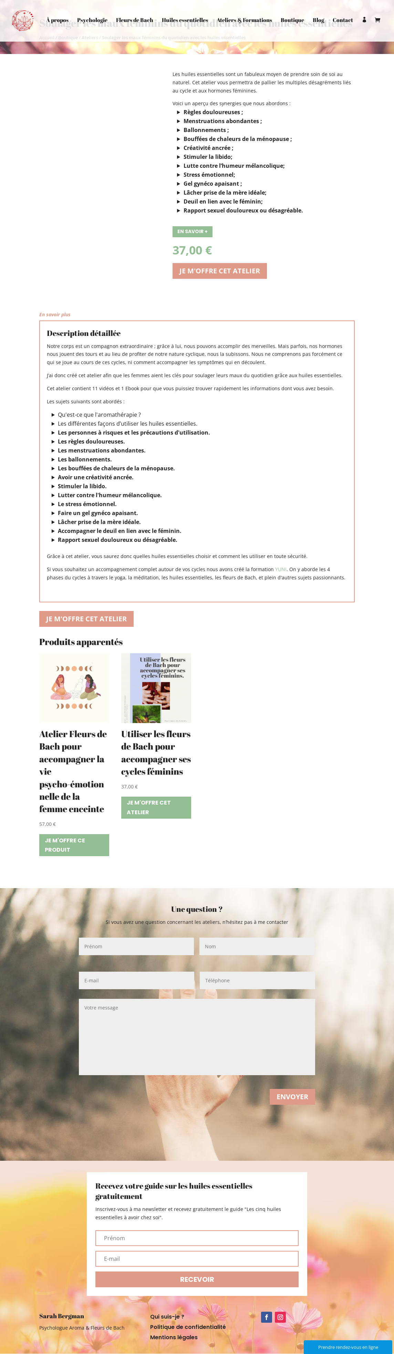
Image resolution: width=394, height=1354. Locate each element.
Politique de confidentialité (188, 1328)
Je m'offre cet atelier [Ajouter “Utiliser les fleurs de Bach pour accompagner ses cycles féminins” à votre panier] (149, 807)
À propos (57, 21)
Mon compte (364, 29)
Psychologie (92, 21)
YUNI (281, 569)
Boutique (292, 21)
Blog (318, 21)
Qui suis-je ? (167, 1317)
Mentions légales (174, 1338)
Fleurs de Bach (134, 21)
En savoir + (192, 231)
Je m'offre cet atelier (219, 270)
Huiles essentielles (185, 21)
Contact (343, 21)
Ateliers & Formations (244, 21)
